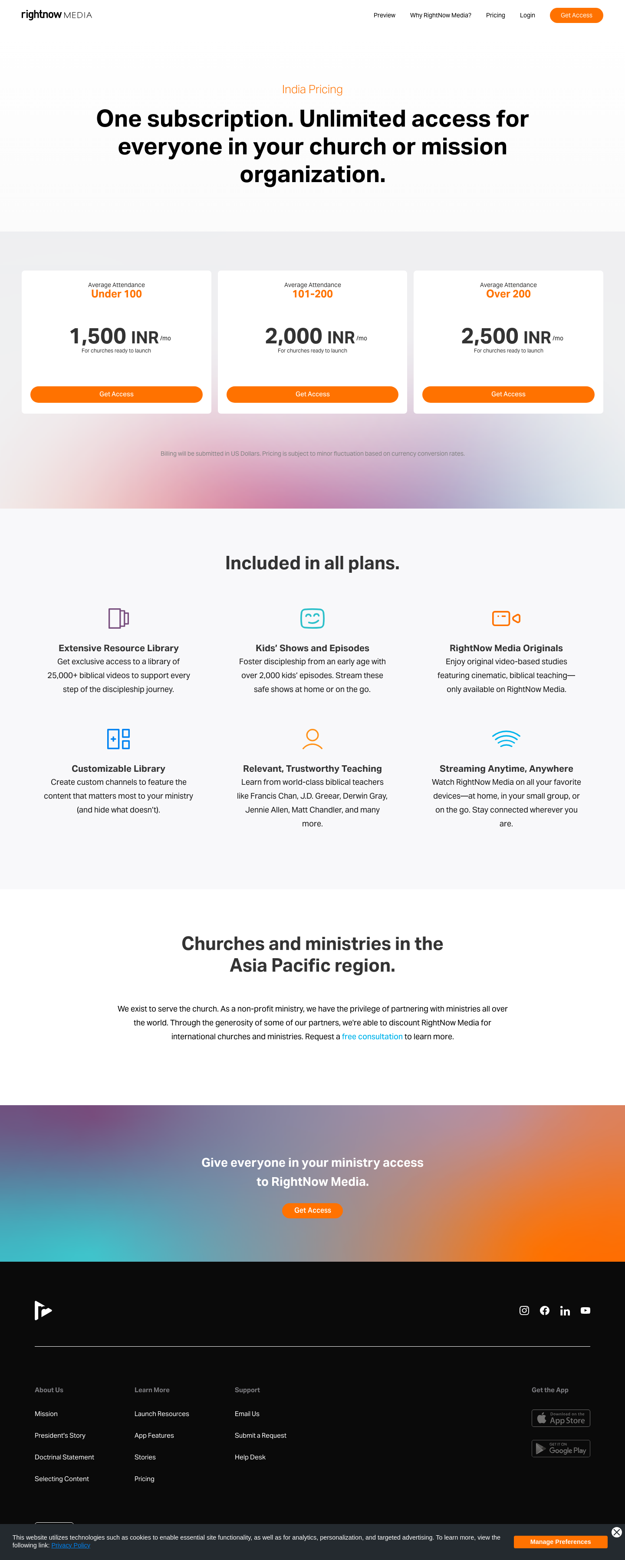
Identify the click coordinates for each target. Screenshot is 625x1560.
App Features (154, 1435)
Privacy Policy (70, 1545)
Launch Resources (162, 1414)
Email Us (247, 1414)
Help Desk (250, 1457)
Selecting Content (62, 1479)
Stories (145, 1457)
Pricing (145, 1479)
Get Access (116, 394)
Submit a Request (260, 1435)
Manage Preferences (560, 1541)
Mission (46, 1414)
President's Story (60, 1435)
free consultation (372, 1037)
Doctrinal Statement (64, 1457)
